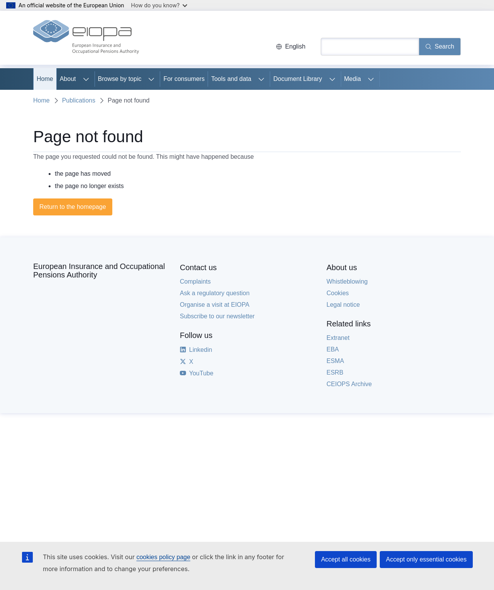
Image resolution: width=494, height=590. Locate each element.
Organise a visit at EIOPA (214, 304)
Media (352, 79)
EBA (333, 349)
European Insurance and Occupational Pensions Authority (99, 270)
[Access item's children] (86, 79)
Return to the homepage (72, 206)
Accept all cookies (345, 559)
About (68, 79)
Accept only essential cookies (426, 559)
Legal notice (343, 304)
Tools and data (231, 79)
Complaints (195, 281)
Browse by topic (120, 79)
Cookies (338, 293)
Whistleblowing (347, 281)
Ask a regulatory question (215, 293)
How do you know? (159, 5)
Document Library (297, 79)
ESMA (335, 361)
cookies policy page (163, 557)
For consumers (184, 79)
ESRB (335, 372)
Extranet (338, 338)
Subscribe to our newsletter (217, 316)
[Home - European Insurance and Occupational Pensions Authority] (86, 37)
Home (45, 79)
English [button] (290, 46)
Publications (78, 100)
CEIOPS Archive (349, 384)
